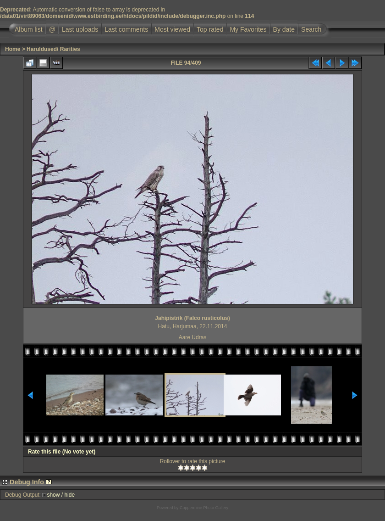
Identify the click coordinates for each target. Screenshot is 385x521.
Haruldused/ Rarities (53, 49)
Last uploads (80, 29)
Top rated (210, 29)
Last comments (126, 29)
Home (12, 49)
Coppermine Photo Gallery (204, 507)
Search (311, 29)
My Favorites (248, 29)
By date (284, 29)
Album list (29, 29)
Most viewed (172, 29)
